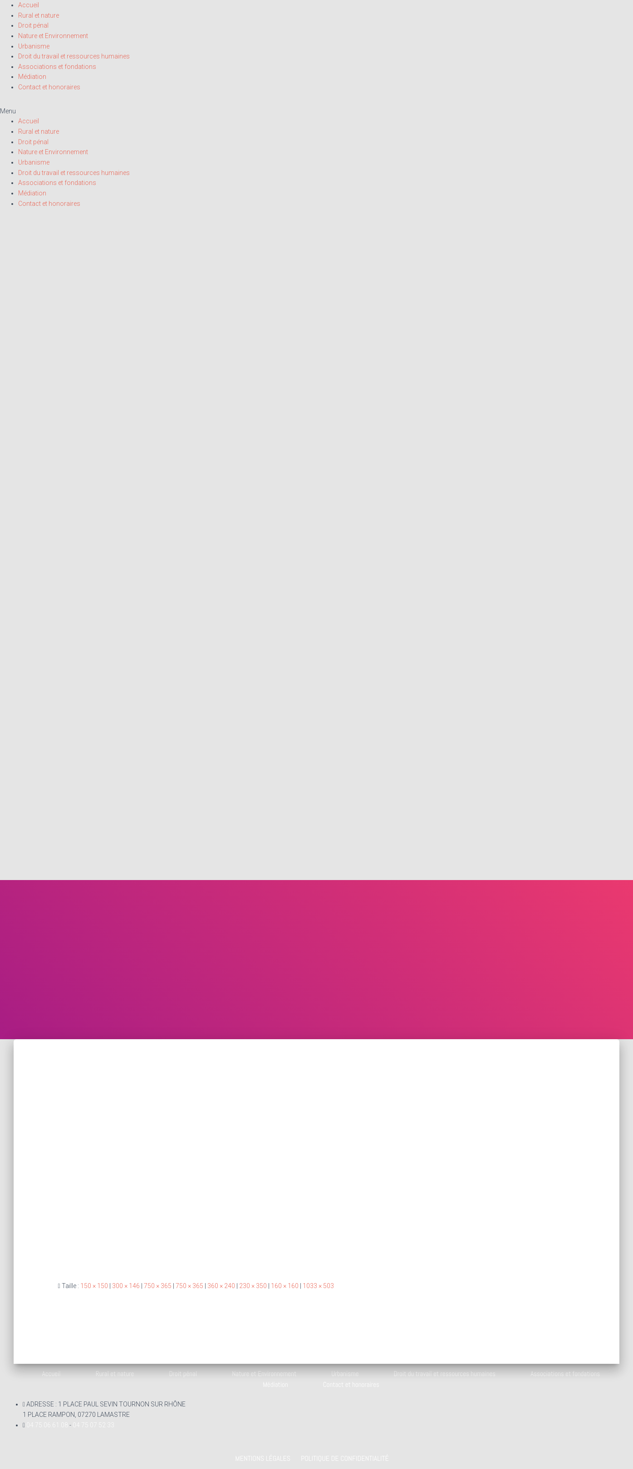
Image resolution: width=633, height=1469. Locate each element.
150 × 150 (94, 1285)
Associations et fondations (57, 66)
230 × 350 (253, 1285)
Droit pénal (33, 25)
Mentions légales (262, 1458)
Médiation (32, 76)
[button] (316, 111)
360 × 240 (221, 1285)
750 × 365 (158, 1285)
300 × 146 (126, 1285)
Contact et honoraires (49, 87)
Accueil (28, 5)
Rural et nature (38, 15)
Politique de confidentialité (345, 1458)
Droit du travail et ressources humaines (74, 56)
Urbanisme (33, 46)
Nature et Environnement (53, 35)
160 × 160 (285, 1285)
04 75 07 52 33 (93, 1425)
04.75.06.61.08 (47, 1425)
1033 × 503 (318, 1285)
